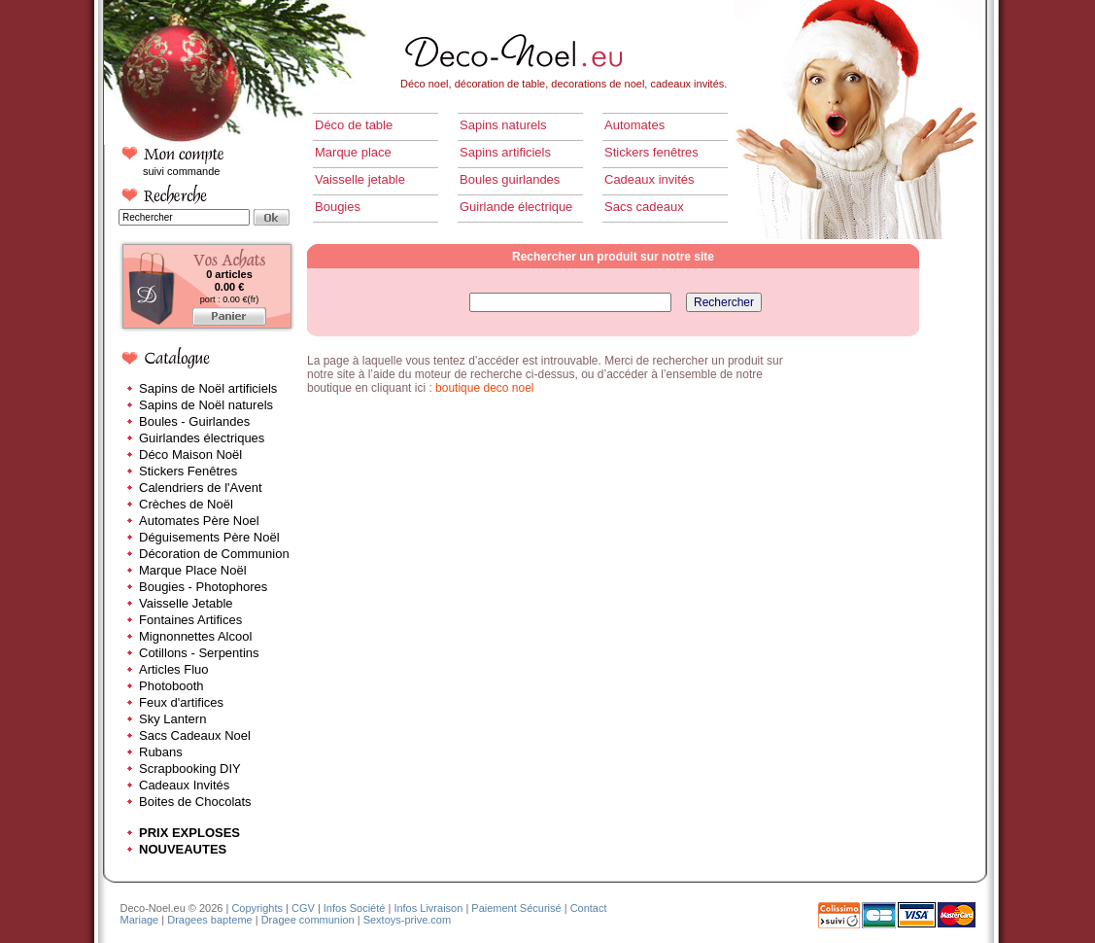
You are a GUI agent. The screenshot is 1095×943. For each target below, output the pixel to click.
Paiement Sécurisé (516, 908)
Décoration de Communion (214, 553)
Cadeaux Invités (184, 785)
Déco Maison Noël (190, 454)
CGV (303, 908)
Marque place (353, 152)
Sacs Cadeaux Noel (195, 735)
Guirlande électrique (516, 206)
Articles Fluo (174, 669)
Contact (588, 908)
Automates (634, 125)
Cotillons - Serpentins (199, 653)
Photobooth (171, 686)
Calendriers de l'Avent (200, 487)
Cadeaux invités (649, 179)
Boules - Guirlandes (194, 421)
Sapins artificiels (505, 152)
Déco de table (354, 125)
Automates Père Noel (199, 520)
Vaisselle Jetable (186, 603)
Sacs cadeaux (644, 206)
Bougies (337, 206)
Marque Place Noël (193, 570)
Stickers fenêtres (651, 152)
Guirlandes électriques (201, 438)
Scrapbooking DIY (190, 768)
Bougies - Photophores (203, 586)
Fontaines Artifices (190, 619)
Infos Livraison (428, 908)
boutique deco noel (484, 388)
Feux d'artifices (181, 702)
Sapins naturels (503, 125)
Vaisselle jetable (360, 179)
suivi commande (181, 171)
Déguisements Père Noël (209, 537)
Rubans (161, 752)
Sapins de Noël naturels (206, 405)
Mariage (139, 920)
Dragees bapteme (209, 920)
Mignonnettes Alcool (195, 636)
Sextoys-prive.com (407, 920)
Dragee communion (308, 920)
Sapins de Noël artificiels (208, 388)
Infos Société (355, 908)
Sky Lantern (172, 719)
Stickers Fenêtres (188, 471)
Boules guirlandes (510, 179)
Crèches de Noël (186, 504)
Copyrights (257, 908)
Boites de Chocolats (195, 801)
